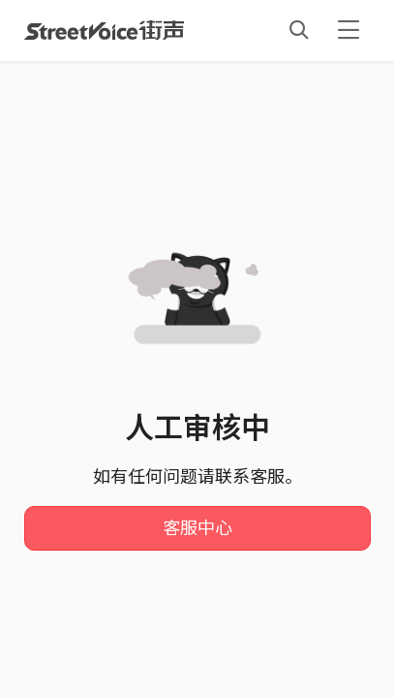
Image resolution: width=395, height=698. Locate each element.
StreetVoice (104, 30)
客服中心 (197, 528)
